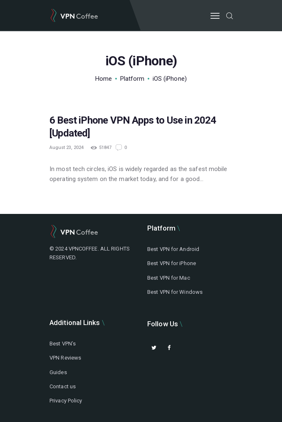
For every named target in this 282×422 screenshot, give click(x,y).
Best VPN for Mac (168, 278)
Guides (58, 372)
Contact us (62, 386)
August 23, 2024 (66, 147)
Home (103, 78)
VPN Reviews (65, 358)
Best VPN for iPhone (171, 263)
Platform (132, 78)
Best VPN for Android (173, 249)
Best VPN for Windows (175, 292)
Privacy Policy (65, 400)
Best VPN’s (62, 343)
